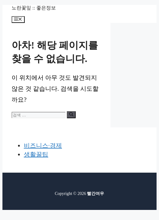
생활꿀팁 (36, 154)
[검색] (71, 114)
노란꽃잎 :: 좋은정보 (34, 7)
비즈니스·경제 (43, 145)
